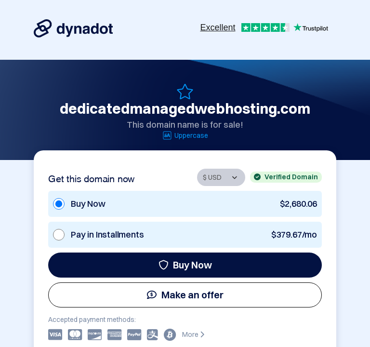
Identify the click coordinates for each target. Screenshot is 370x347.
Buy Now (185, 265)
